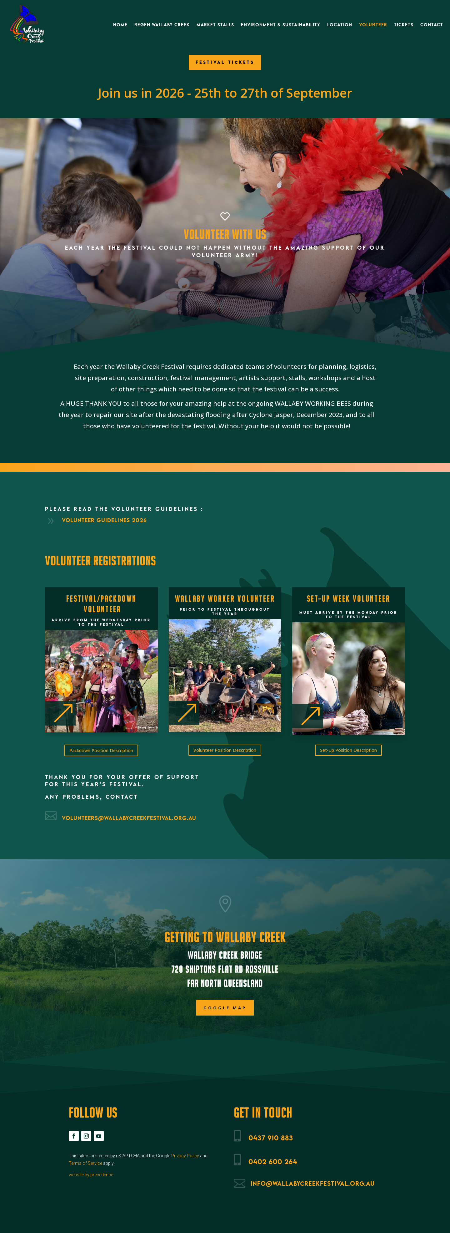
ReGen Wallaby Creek (162, 24)
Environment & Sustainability (280, 24)
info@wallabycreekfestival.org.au (313, 1183)
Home (120, 24)
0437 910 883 (270, 1138)
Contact (431, 24)
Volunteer (373, 24)
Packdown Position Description (101, 750)
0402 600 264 (272, 1161)
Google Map (225, 1008)
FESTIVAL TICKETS (225, 62)
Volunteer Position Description (224, 750)
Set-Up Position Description (348, 750)
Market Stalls (215, 24)
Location (339, 24)
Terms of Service (85, 1163)
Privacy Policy (185, 1155)
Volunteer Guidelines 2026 (104, 520)
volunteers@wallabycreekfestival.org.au (129, 818)
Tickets (403, 24)
